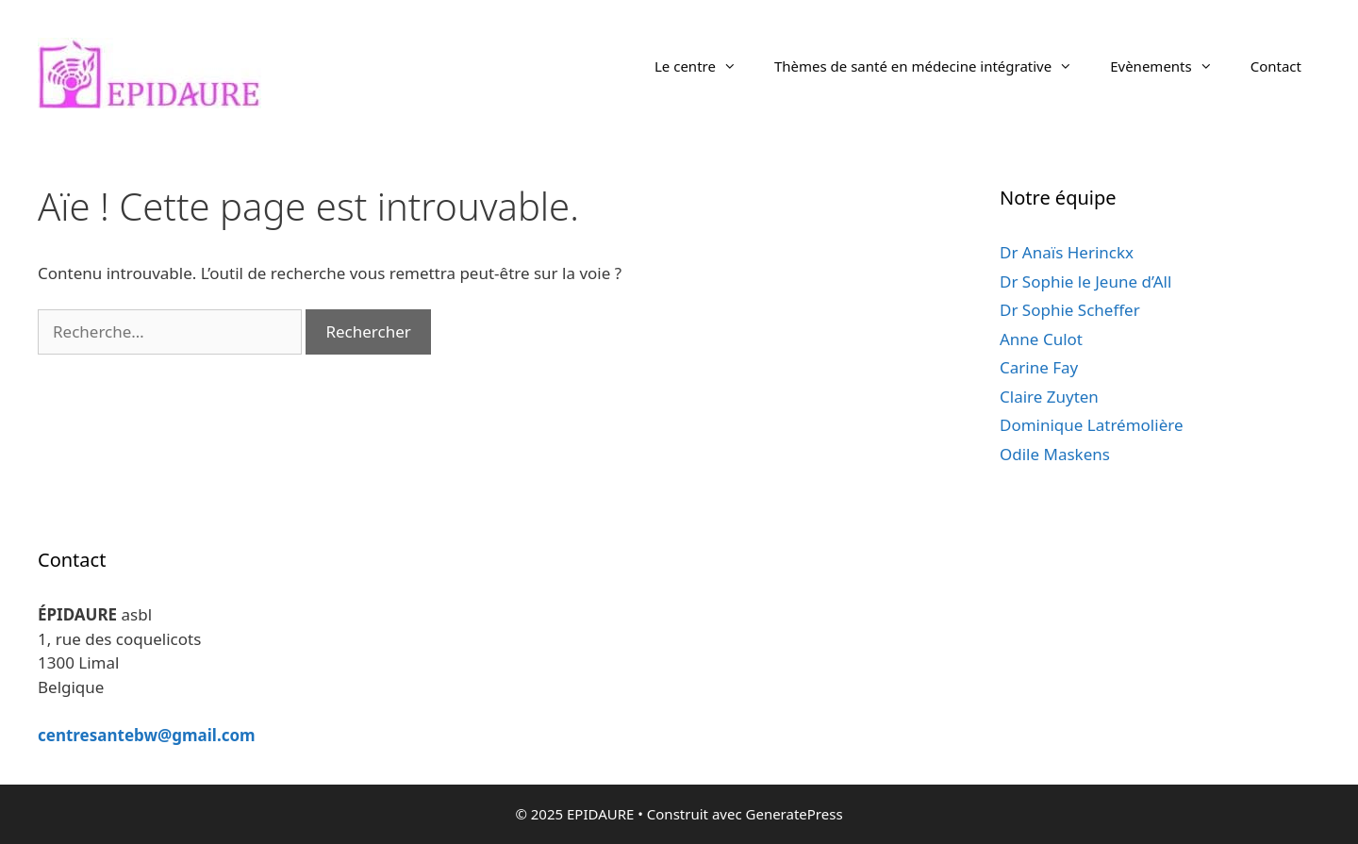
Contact (1275, 66)
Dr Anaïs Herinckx (1067, 252)
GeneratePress (794, 813)
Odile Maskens (1055, 454)
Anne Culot (1041, 339)
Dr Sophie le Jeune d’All (1085, 281)
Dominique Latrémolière (1092, 425)
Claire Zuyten (1049, 396)
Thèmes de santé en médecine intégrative (932, 66)
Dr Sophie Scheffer (1070, 310)
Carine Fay (1039, 367)
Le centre (704, 66)
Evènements (1171, 66)
